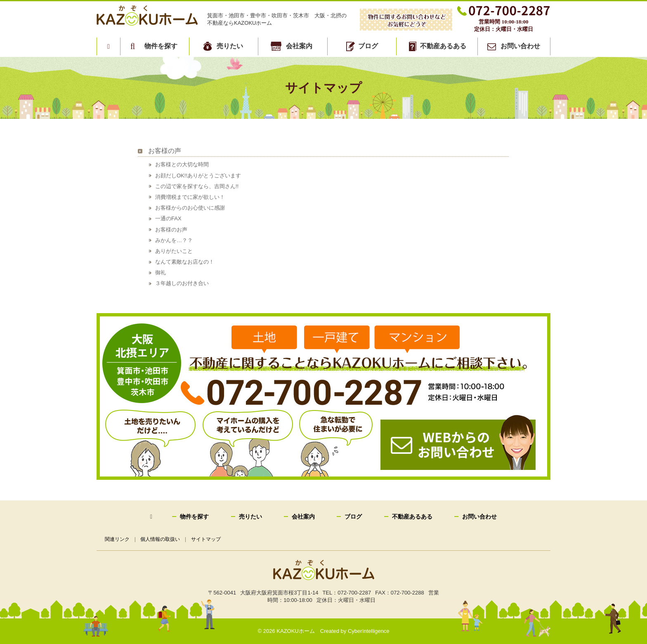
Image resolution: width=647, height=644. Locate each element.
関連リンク (117, 539)
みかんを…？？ (174, 240)
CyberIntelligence (368, 631)
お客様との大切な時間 (182, 164)
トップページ (108, 46)
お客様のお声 (171, 229)
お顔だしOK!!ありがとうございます (198, 175)
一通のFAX (168, 218)
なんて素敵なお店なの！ (184, 262)
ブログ (368, 46)
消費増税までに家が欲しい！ (190, 197)
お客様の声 (164, 150)
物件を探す (160, 46)
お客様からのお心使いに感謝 (190, 208)
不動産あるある (443, 46)
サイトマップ (206, 539)
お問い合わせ (520, 46)
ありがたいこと (174, 251)
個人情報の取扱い (160, 539)
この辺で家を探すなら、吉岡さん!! (196, 186)
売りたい (230, 46)
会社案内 (299, 46)
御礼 (160, 272)
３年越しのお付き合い (182, 283)
